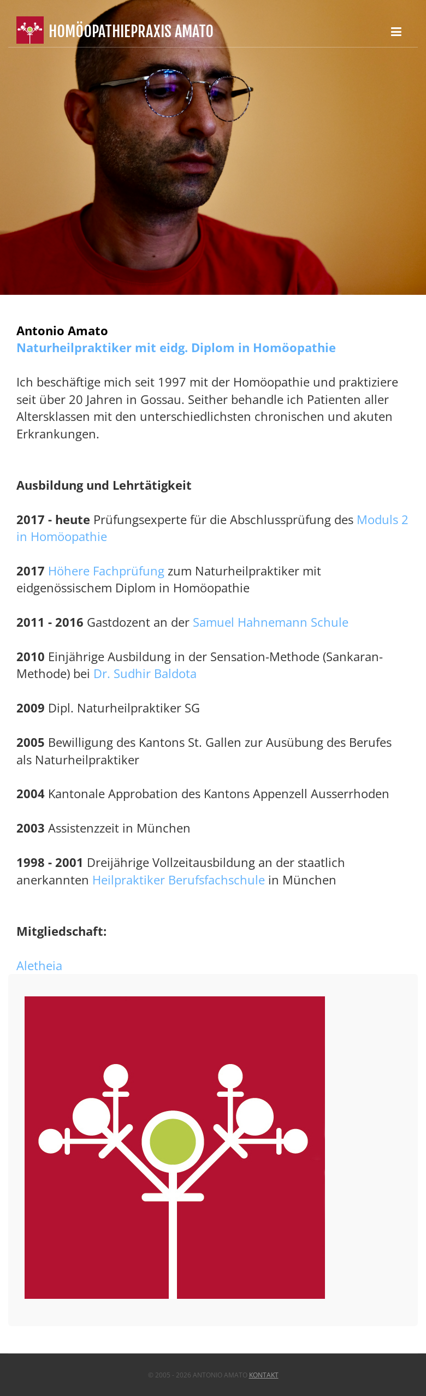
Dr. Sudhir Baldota (145, 673)
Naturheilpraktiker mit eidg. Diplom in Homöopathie (176, 347)
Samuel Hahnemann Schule (270, 622)
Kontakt (264, 1375)
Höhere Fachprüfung (106, 570)
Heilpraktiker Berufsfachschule (178, 879)
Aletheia (39, 965)
